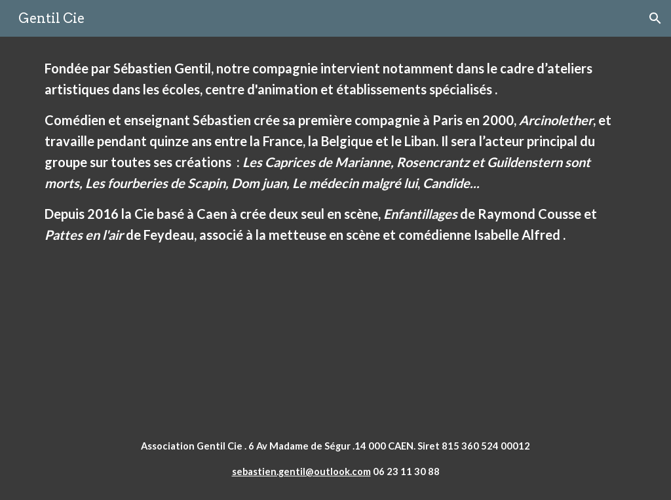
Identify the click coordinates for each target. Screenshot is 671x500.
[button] (655, 18)
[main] (335, 227)
